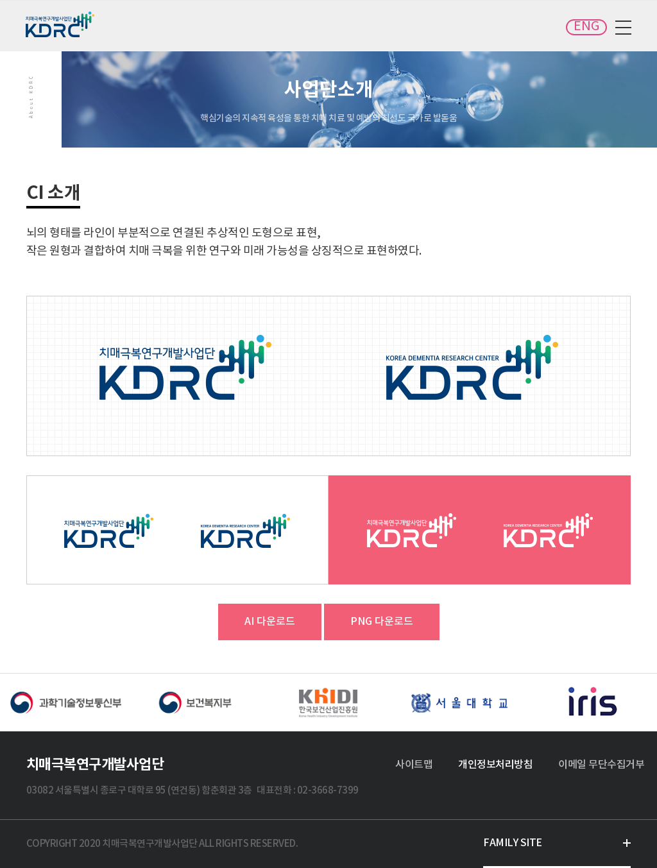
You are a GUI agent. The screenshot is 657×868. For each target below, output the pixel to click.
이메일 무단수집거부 (601, 764)
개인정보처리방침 (495, 764)
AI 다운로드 (269, 621)
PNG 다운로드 (381, 621)
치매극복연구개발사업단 (61, 24)
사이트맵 (413, 764)
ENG (586, 26)
